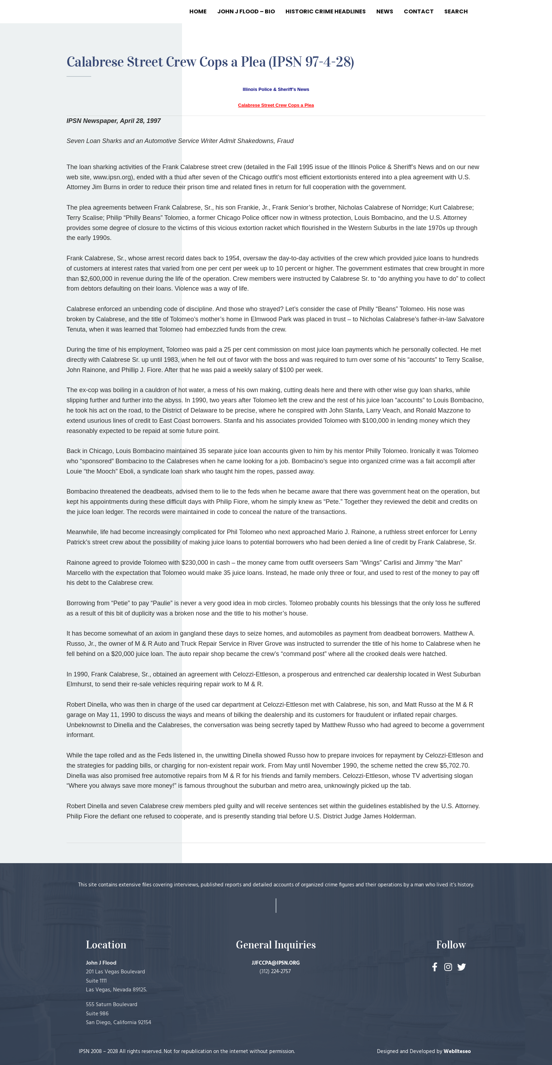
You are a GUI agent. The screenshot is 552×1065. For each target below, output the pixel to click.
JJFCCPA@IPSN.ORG (276, 963)
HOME (198, 11)
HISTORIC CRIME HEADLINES (326, 11)
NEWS (384, 11)
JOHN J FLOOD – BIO (246, 11)
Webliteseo (457, 1051)
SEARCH (456, 11)
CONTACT (419, 11)
